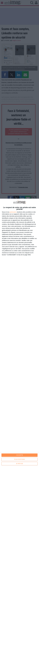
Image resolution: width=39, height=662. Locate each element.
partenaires (13, 212)
